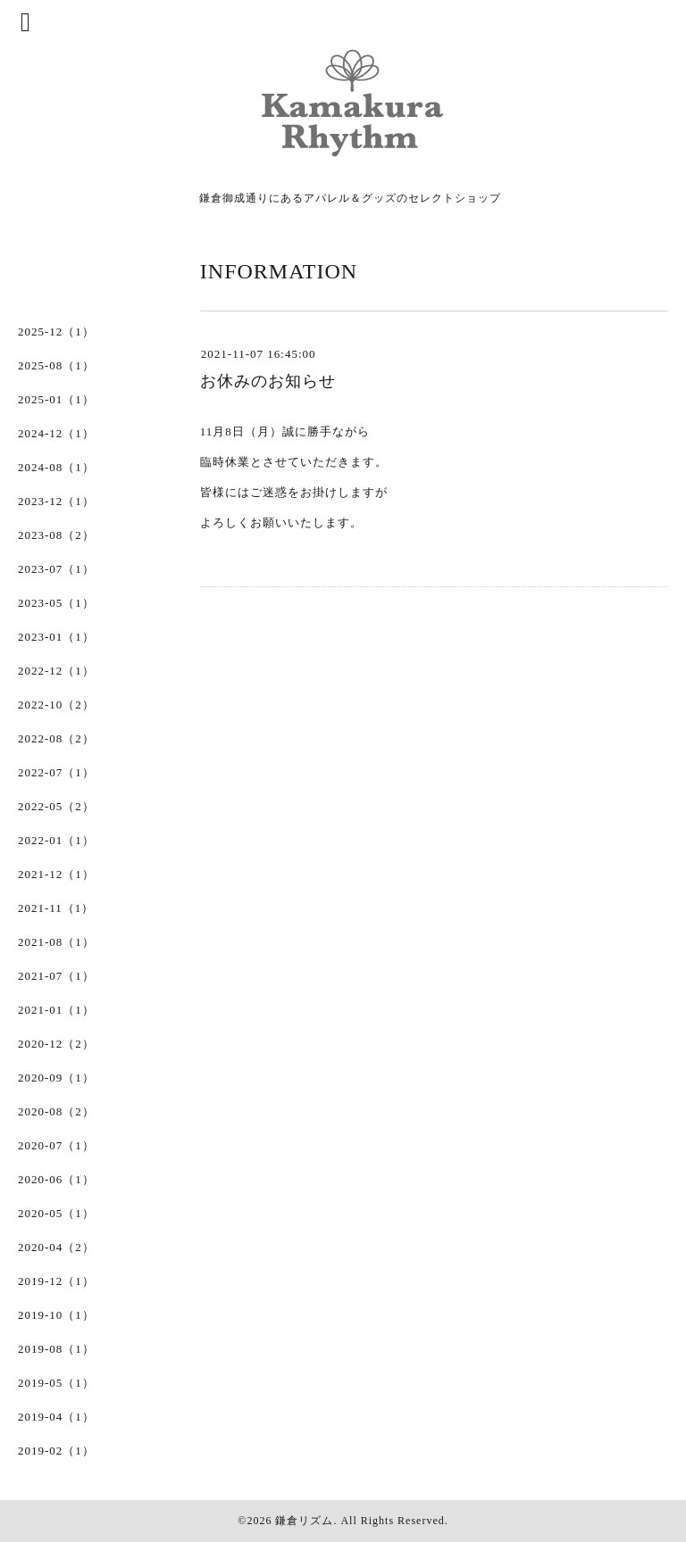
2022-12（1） (56, 670)
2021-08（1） (56, 942)
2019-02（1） (56, 1450)
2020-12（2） (56, 1043)
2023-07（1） (56, 569)
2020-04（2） (56, 1247)
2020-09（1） (56, 1077)
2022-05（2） (56, 806)
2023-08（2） (56, 535)
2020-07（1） (56, 1145)
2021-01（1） (56, 1009)
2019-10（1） (56, 1315)
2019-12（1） (56, 1281)
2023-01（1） (56, 636)
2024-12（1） (56, 433)
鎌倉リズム (304, 1520)
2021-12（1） (56, 874)
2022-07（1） (56, 772)
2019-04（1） (56, 1416)
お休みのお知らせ (268, 381)
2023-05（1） (56, 602)
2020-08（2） (56, 1111)
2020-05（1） (56, 1213)
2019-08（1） (56, 1348)
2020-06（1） (56, 1179)
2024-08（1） (56, 467)
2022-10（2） (56, 704)
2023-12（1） (56, 501)
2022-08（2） (56, 738)
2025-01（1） (56, 399)
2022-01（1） (56, 840)
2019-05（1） (56, 1382)
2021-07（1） (56, 975)
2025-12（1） (56, 331)
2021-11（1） (56, 908)
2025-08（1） (56, 365)
